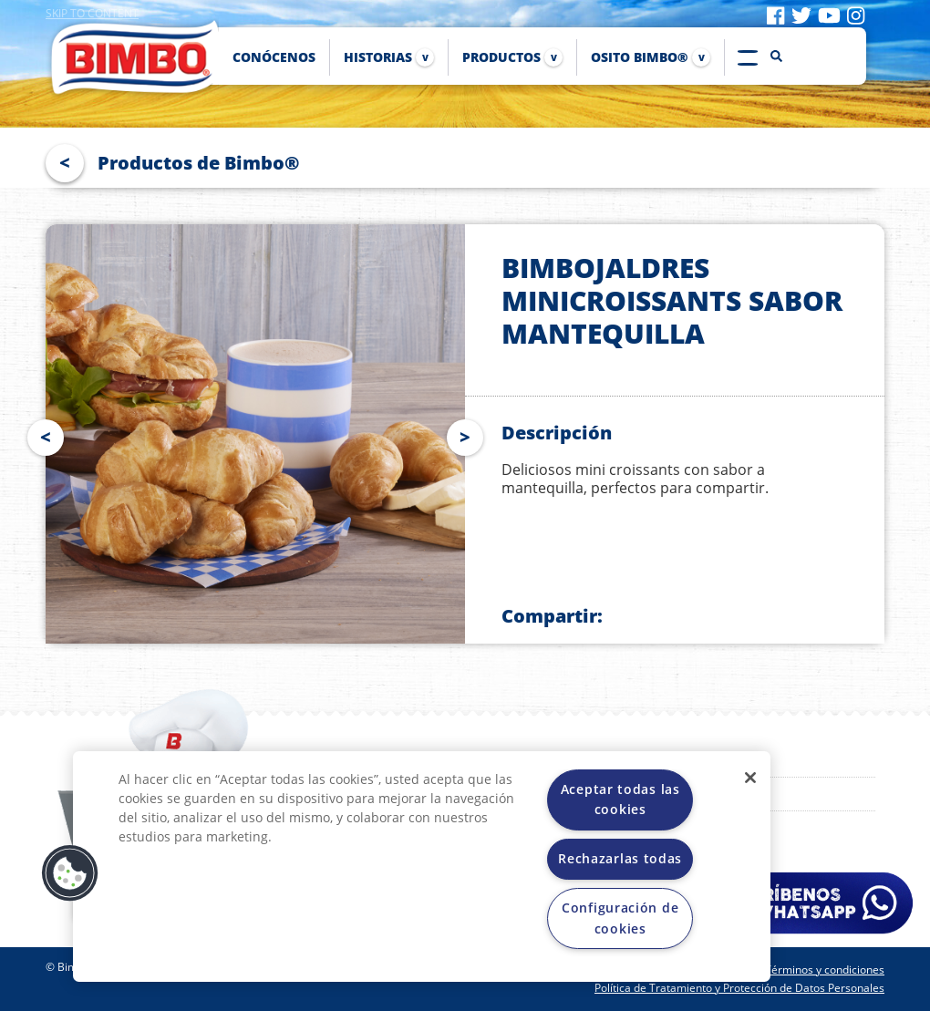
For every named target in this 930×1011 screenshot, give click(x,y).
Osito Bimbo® (725, 760)
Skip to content (92, 13)
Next (468, 434)
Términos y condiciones (824, 969)
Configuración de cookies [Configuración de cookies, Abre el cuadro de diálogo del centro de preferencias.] (620, 917)
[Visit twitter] (801, 14)
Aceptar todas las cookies (620, 799)
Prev (42, 434)
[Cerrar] (750, 778)
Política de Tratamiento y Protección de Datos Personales (739, 988)
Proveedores (722, 794)
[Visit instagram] (855, 14)
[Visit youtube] (829, 14)
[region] (421, 866)
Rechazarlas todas (620, 858)
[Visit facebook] (775, 14)
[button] (70, 873)
